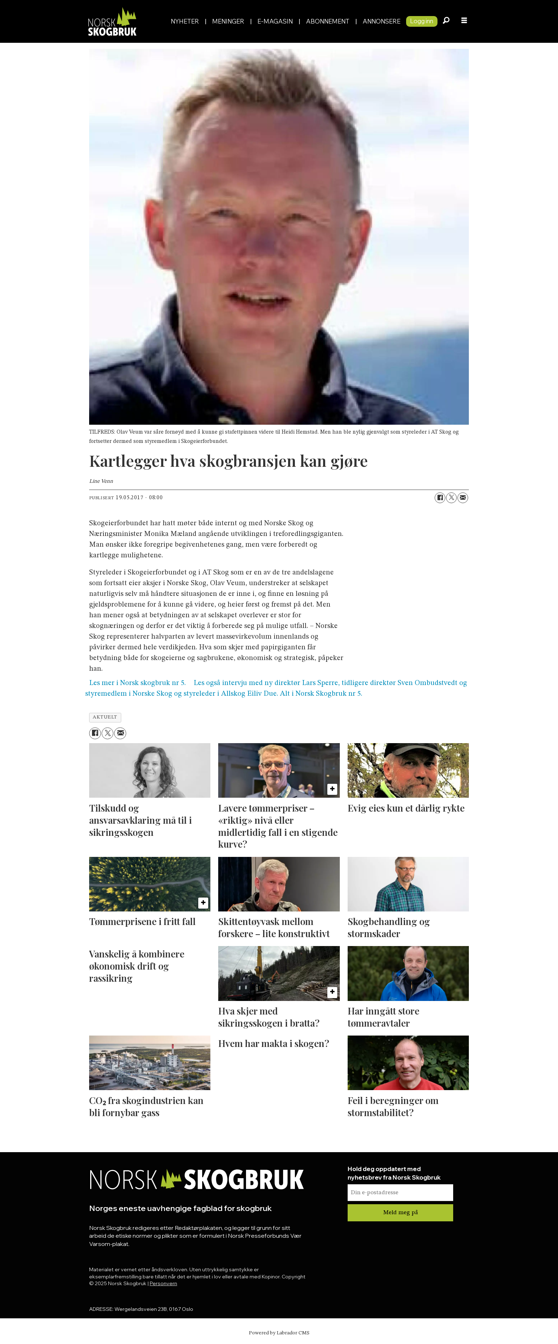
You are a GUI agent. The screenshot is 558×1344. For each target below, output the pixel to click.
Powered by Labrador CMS (279, 1332)
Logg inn (421, 21)
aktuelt (105, 717)
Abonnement (327, 21)
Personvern (163, 1283)
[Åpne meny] (464, 21)
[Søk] (446, 21)
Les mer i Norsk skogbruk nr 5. (137, 683)
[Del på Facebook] (440, 497)
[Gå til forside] (112, 21)
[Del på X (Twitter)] (451, 497)
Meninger (228, 21)
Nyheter (185, 21)
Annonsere (381, 21)
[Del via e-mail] (462, 497)
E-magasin (275, 21)
